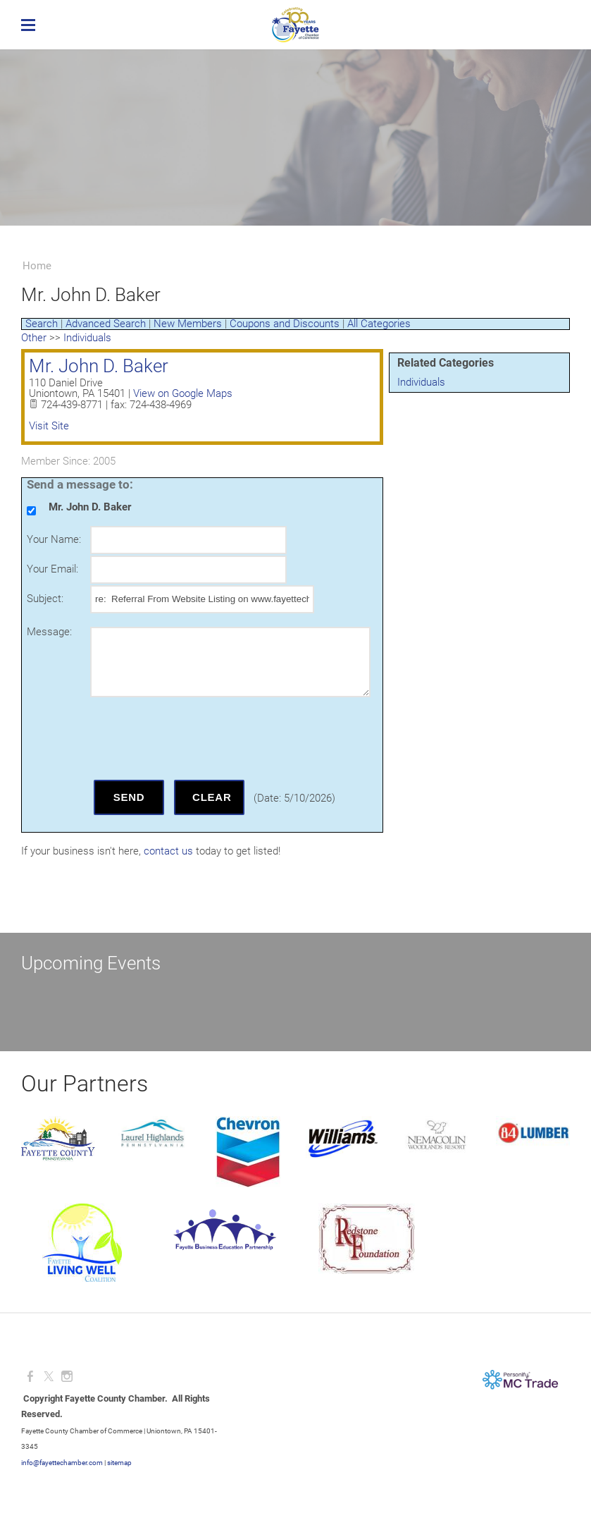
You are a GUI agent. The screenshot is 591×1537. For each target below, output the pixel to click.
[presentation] (197, 738)
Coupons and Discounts (285, 323)
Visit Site (49, 426)
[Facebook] (30, 1376)
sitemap (119, 1462)
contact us (168, 851)
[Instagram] (67, 1376)
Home (37, 265)
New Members (188, 323)
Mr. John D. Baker (98, 365)
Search (41, 323)
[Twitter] (48, 1376)
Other (33, 337)
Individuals (421, 382)
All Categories (379, 323)
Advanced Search (106, 323)
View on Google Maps (182, 393)
